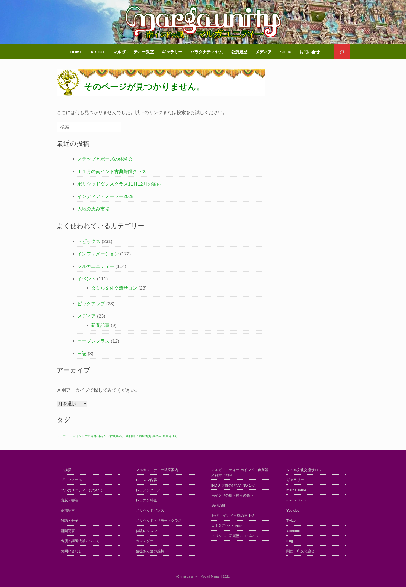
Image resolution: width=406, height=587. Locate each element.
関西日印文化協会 (300, 551)
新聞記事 (100, 325)
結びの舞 (218, 506)
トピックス (88, 241)
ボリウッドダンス (150, 510)
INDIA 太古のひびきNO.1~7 (233, 485)
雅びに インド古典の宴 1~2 (232, 516)
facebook (293, 531)
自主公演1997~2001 (227, 526)
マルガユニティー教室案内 (157, 470)
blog (289, 541)
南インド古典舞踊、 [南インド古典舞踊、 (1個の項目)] (111, 436)
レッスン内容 (146, 480)
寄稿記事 (68, 510)
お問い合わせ (71, 551)
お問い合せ (309, 52)
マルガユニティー (95, 266)
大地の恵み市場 (93, 209)
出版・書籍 (69, 500)
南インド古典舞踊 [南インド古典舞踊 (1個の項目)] (85, 436)
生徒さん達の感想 (150, 551)
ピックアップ (91, 303)
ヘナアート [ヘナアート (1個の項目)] (64, 436)
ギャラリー (172, 52)
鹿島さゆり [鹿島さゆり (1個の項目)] (170, 436)
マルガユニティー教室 (133, 52)
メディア (263, 52)
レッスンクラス (148, 490)
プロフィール (71, 480)
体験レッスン (146, 531)
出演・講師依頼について (80, 541)
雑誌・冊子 (69, 520)
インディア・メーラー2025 (105, 196)
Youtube (292, 510)
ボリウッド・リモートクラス (159, 520)
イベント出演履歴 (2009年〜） (235, 536)
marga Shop (296, 500)
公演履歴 (239, 52)
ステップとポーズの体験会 (105, 159)
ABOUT (98, 52)
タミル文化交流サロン (114, 288)
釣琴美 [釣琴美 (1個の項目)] (156, 436)
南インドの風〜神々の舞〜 (232, 495)
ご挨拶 (66, 470)
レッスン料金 (146, 500)
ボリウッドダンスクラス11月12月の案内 (119, 184)
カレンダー (145, 541)
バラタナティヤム (206, 52)
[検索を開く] (342, 51)
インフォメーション (98, 254)
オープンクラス (93, 341)
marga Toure (296, 490)
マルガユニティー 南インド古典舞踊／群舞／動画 (240, 472)
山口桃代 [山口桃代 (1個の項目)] (132, 436)
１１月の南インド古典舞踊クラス (111, 171)
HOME (76, 52)
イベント (86, 278)
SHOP (286, 52)
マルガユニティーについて (82, 490)
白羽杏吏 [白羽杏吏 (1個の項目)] (145, 436)
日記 (82, 353)
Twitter (291, 520)
